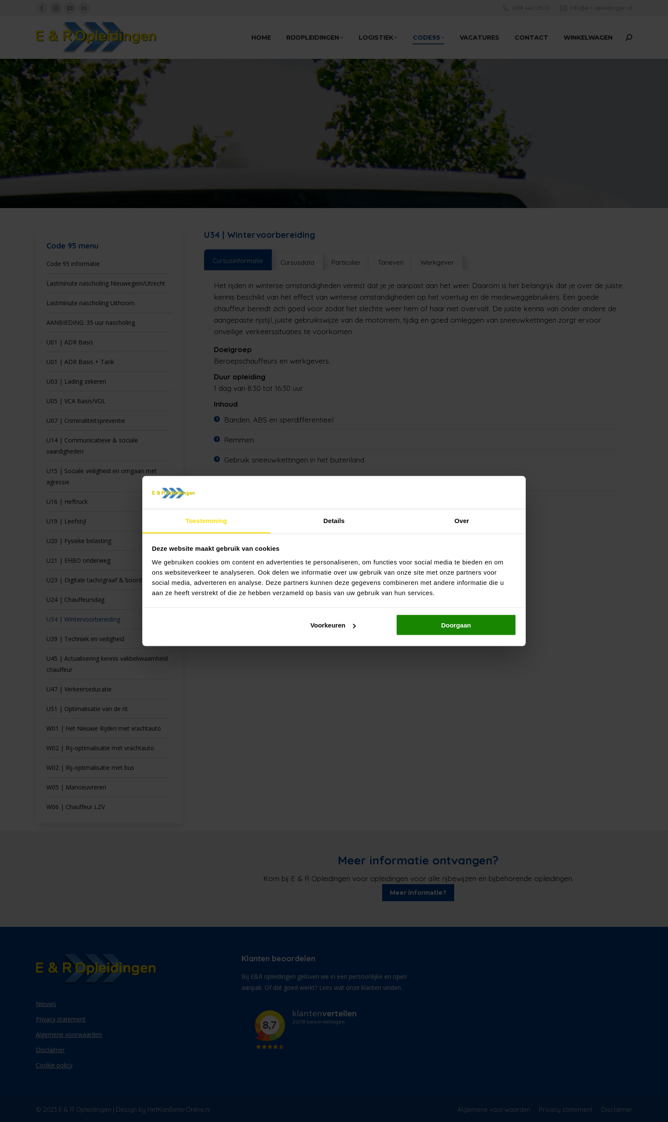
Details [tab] (334, 520)
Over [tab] (462, 520)
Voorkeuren (332, 625)
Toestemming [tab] (206, 520)
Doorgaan (456, 625)
